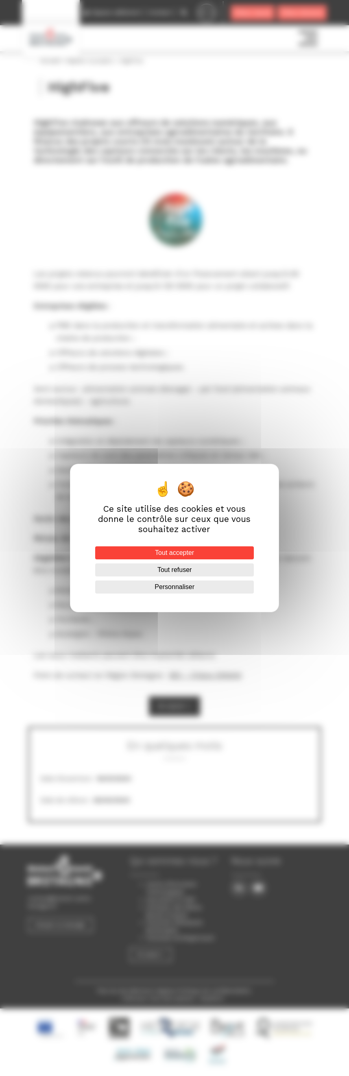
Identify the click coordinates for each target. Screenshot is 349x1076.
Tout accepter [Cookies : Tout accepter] (174, 552)
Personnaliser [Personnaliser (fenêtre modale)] (174, 586)
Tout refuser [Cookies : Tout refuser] (174, 569)
